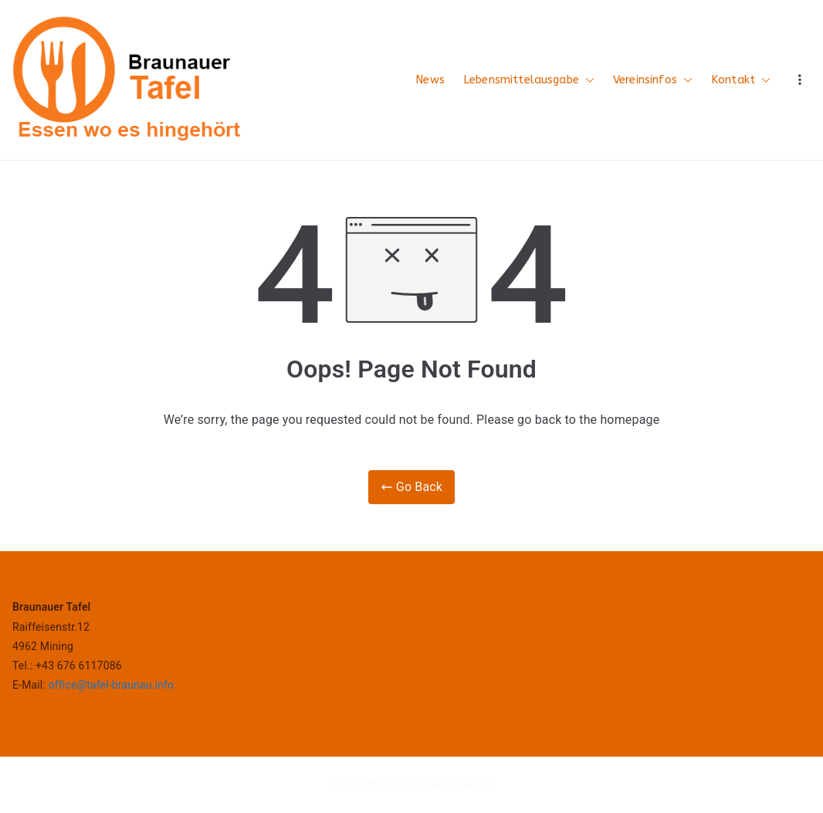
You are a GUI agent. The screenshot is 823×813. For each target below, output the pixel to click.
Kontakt (741, 80)
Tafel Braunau (456, 784)
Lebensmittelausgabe (528, 80)
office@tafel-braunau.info (111, 685)
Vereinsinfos (653, 80)
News (430, 79)
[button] (586, 80)
